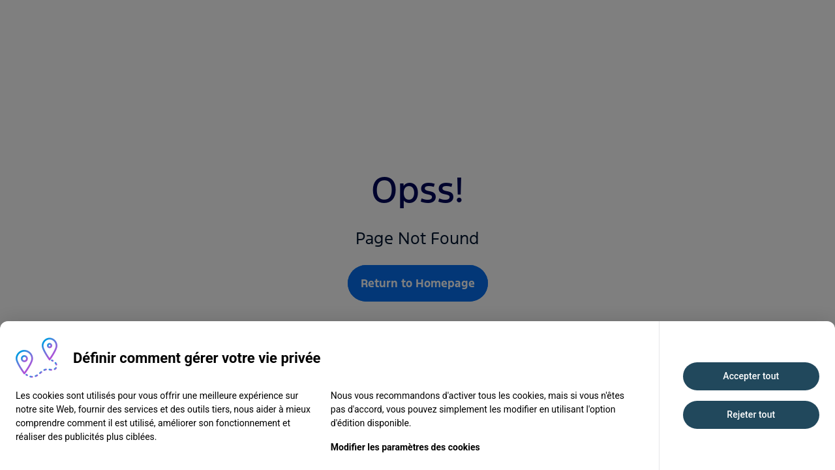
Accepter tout (751, 376)
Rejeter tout (751, 414)
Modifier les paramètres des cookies (405, 447)
